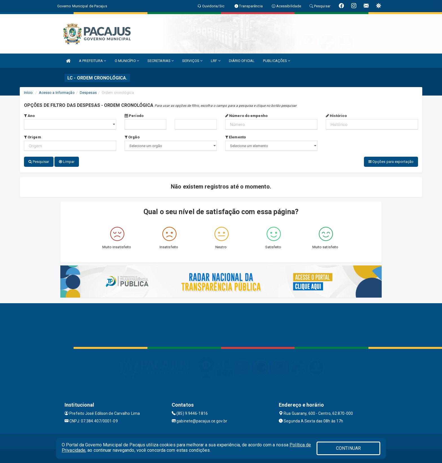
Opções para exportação (391, 161)
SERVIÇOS (192, 61)
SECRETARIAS (160, 61)
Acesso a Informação (57, 92)
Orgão (132, 137)
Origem (32, 137)
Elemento (235, 137)
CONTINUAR (348, 448)
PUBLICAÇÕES (276, 61)
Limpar (66, 161)
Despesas (88, 92)
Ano (29, 116)
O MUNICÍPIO (127, 61)
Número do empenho (246, 116)
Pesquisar (38, 161)
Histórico (336, 116)
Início (28, 92)
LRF (215, 61)
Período (134, 116)
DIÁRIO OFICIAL (242, 61)
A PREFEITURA (92, 61)
